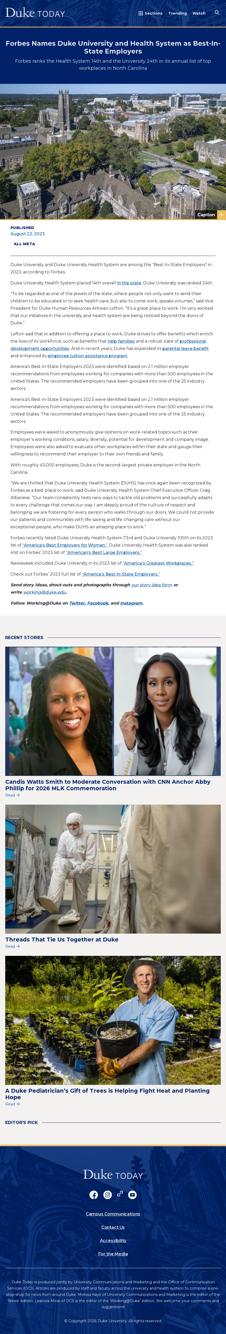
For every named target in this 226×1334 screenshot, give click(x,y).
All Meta (24, 244)
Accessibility (113, 1240)
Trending (177, 13)
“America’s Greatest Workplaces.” (158, 563)
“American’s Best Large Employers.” (104, 552)
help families (121, 341)
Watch (199, 13)
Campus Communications (113, 1214)
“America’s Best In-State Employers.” (121, 574)
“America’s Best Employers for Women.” (65, 545)
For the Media (113, 1253)
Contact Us (113, 1227)
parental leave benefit (185, 348)
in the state (129, 282)
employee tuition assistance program (87, 355)
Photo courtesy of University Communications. (211, 214)
